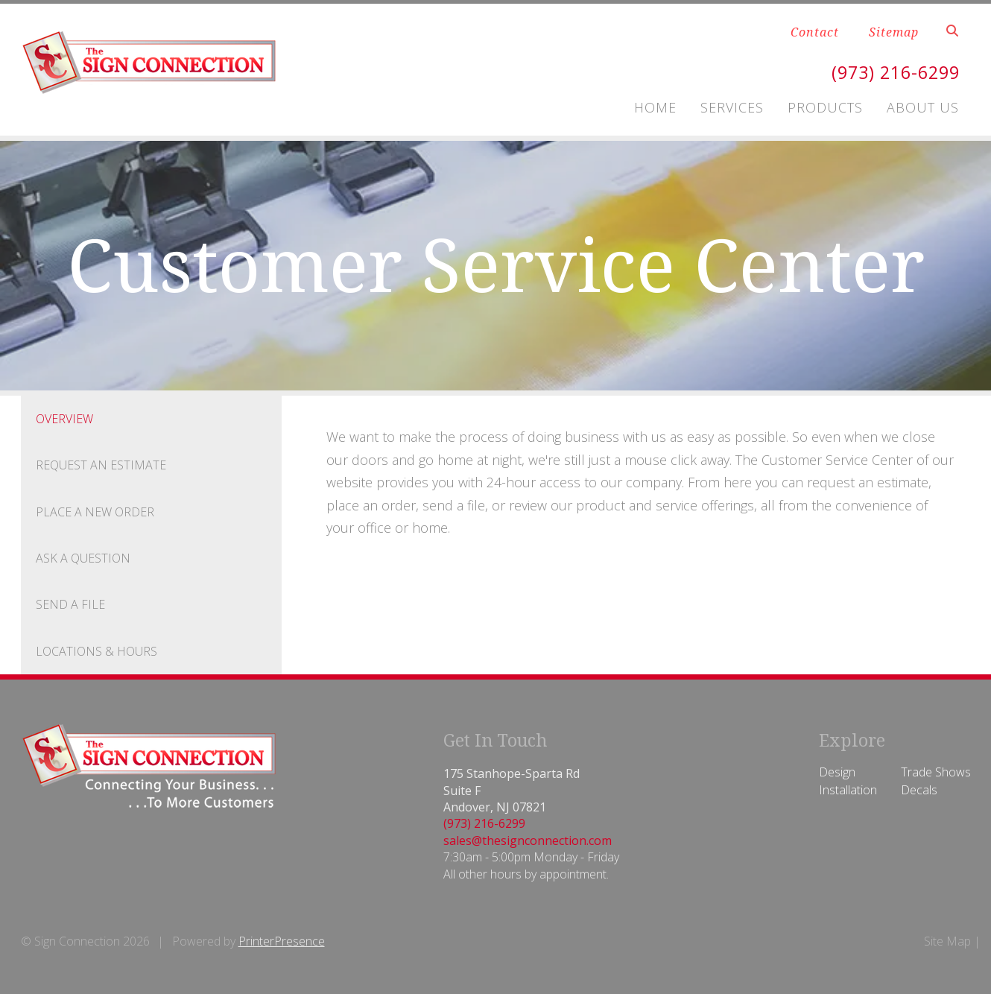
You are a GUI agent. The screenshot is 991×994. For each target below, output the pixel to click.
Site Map (947, 941)
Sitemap (894, 32)
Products (825, 107)
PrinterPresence (281, 941)
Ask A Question (83, 558)
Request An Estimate (101, 465)
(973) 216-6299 (892, 72)
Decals (919, 790)
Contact (815, 32)
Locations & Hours (96, 651)
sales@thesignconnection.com (527, 840)
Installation (848, 790)
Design (837, 772)
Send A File (70, 604)
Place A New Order (95, 512)
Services (732, 107)
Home (655, 107)
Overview (64, 419)
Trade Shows (936, 772)
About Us (923, 107)
